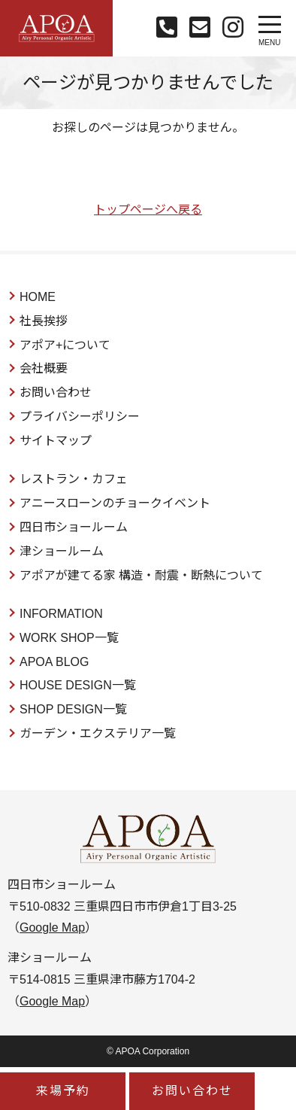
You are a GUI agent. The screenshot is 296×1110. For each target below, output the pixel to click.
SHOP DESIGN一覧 (73, 709)
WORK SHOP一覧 (69, 637)
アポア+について (65, 345)
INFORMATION (61, 613)
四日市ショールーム (74, 527)
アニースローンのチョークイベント (115, 503)
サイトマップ (56, 440)
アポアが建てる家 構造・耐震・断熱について (141, 575)
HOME (38, 296)
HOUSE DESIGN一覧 (78, 685)
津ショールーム (62, 551)
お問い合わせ (56, 392)
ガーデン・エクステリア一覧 (98, 733)
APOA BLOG (54, 661)
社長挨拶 (44, 321)
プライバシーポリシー (80, 416)
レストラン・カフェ (74, 479)
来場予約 (63, 1090)
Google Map (52, 927)
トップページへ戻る (148, 209)
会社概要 (44, 368)
